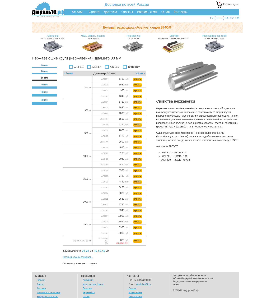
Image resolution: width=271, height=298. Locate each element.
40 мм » (140, 73)
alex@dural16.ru (143, 284)
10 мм (44, 65)
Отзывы (127, 12)
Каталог (77, 12)
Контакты (180, 12)
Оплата (94, 12)
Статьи (86, 296)
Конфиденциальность (47, 296)
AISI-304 (76, 67)
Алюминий (88, 280)
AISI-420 (112, 67)
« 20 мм (68, 73)
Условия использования (48, 292)
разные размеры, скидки (214, 36)
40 (95, 250)
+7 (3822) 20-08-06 (224, 18)
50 (99, 250)
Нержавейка (89, 292)
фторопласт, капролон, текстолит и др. (174, 36)
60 (103, 250)
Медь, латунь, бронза (93, 284)
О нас (165, 12)
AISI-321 (94, 67)
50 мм (44, 92)
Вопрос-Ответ (147, 12)
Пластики (87, 288)
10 (83, 250)
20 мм (44, 71)
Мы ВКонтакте (135, 296)
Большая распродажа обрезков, (137, 27)
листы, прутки (93, 36)
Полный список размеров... (78, 257)
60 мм (44, 100)
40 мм (44, 84)
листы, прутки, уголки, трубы (52, 36)
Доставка (110, 12)
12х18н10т (131, 67)
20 (87, 250)
